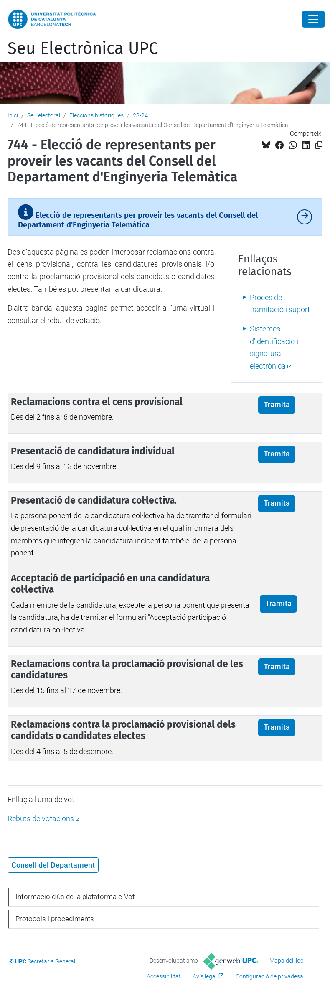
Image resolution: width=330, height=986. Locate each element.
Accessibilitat (164, 976)
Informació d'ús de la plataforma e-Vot (75, 896)
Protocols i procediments (54, 919)
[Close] (313, 19)
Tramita (277, 404)
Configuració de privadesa (269, 976)
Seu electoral (43, 115)
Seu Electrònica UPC (83, 48)
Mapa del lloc (286, 960)
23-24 (140, 115)
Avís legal (205, 976)
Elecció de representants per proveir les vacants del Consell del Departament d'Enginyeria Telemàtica (138, 216)
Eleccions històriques (96, 115)
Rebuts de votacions (41, 818)
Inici (13, 115)
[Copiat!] (318, 145)
